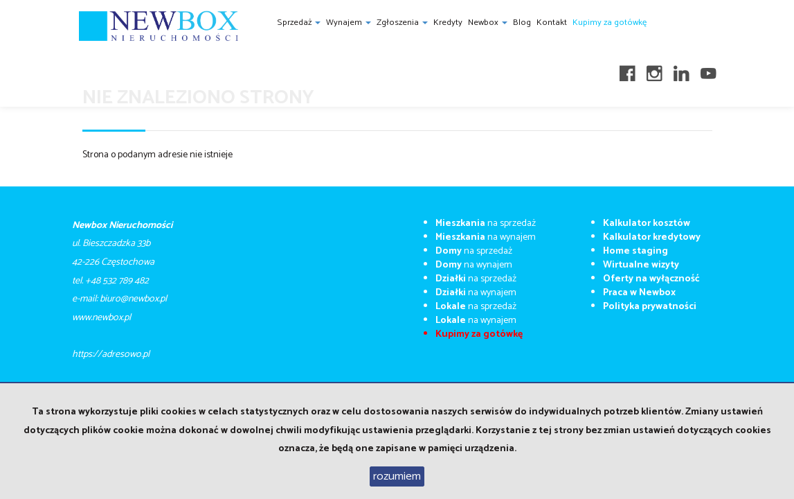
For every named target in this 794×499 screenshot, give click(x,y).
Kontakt (551, 22)
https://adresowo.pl (111, 354)
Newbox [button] (487, 22)
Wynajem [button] (348, 22)
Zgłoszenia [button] (402, 22)
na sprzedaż (485, 223)
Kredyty (447, 22)
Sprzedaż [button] (299, 22)
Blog (522, 22)
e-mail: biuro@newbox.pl (119, 299)
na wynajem (485, 237)
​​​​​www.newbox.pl (101, 318)
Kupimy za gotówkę (609, 22)
